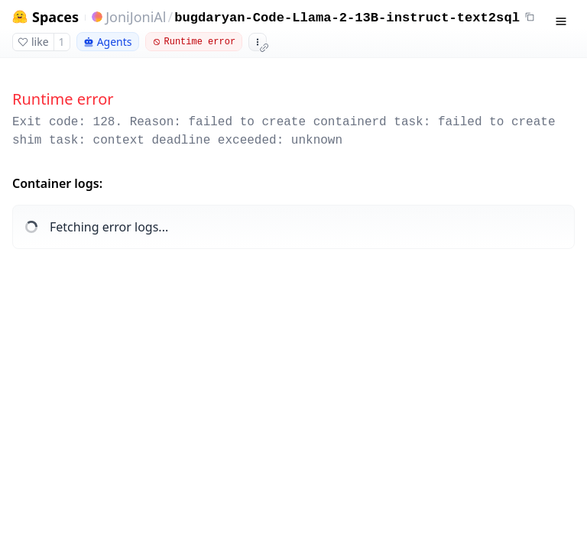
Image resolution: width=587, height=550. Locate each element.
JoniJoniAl (135, 17)
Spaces (55, 17)
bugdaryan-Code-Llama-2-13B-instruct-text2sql (347, 18)
